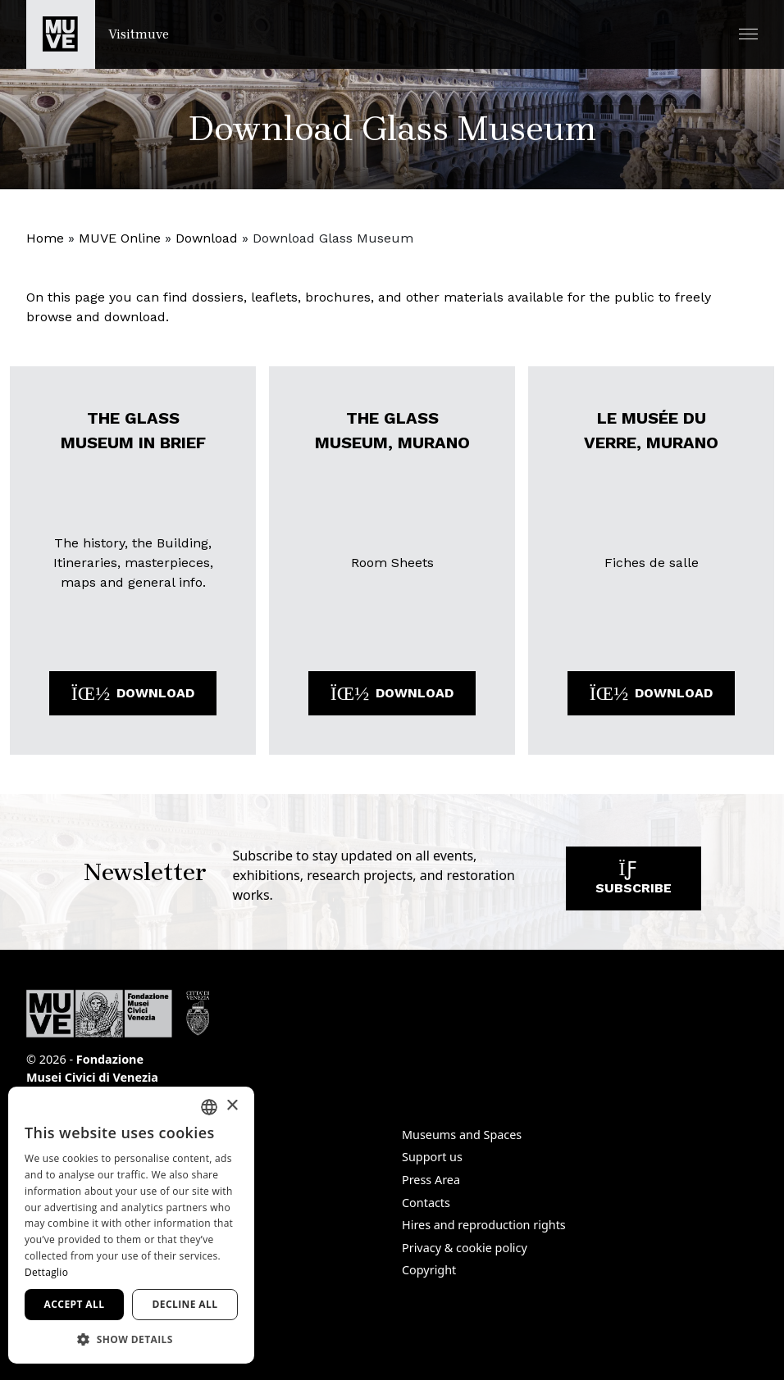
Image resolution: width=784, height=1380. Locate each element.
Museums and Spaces (462, 1134)
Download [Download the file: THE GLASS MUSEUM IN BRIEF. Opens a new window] (132, 693)
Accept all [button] (74, 1304)
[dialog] (131, 1225)
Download (206, 238)
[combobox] (209, 1107)
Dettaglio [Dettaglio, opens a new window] (46, 1272)
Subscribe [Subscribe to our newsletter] (633, 882)
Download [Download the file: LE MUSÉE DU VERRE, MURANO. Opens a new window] (651, 693)
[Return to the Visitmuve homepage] (97, 34)
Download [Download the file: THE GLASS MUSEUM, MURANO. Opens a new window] (392, 693)
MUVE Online (120, 238)
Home (45, 238)
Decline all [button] (185, 1304)
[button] (748, 34)
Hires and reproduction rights (484, 1224)
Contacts (426, 1202)
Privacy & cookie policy (464, 1247)
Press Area (431, 1179)
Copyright (429, 1270)
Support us (432, 1156)
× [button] (232, 1106)
